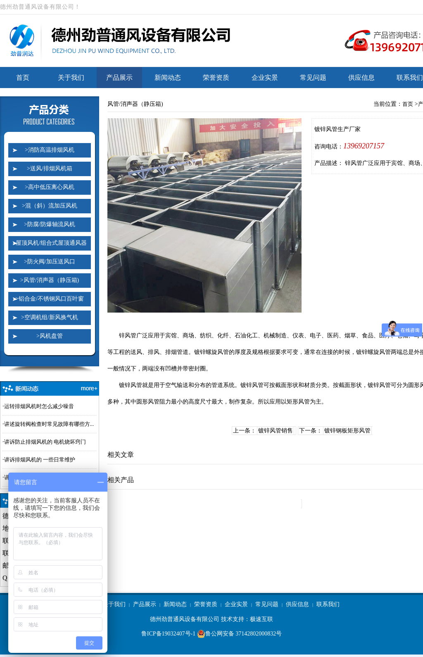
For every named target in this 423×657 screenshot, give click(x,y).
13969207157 (363, 146)
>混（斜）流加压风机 (49, 206)
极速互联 (261, 619)
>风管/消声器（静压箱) (49, 280)
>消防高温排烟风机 (49, 150)
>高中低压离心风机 (49, 187)
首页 (22, 77)
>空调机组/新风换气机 (49, 317)
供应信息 (361, 77)
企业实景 (265, 77)
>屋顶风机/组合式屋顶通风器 (49, 243)
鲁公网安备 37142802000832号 (239, 634)
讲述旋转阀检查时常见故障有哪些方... (49, 424)
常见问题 (313, 77)
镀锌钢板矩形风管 (347, 431)
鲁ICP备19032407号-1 (168, 634)
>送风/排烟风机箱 (49, 168)
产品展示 (119, 77)
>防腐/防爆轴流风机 (49, 224)
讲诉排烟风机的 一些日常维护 (39, 459)
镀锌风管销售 (275, 431)
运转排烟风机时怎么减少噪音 (39, 406)
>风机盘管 (49, 336)
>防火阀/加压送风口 (49, 261)
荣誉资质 (216, 77)
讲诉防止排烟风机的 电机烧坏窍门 (45, 442)
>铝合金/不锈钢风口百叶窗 (49, 299)
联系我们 (328, 604)
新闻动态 (167, 77)
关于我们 (71, 77)
